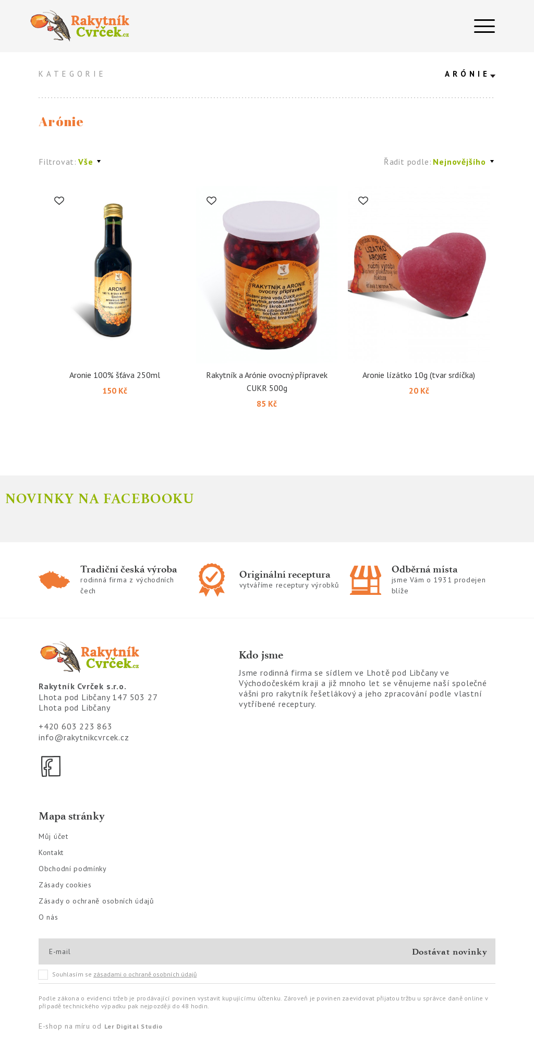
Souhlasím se (118, 974)
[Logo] (143, 26)
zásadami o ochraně (145, 974)
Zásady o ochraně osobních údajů (96, 901)
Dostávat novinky (450, 951)
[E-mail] (86, 951)
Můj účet (53, 836)
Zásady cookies (65, 884)
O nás (48, 917)
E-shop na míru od (100, 1026)
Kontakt (51, 852)
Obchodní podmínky (73, 868)
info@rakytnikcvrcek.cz (84, 737)
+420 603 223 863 (76, 726)
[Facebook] (51, 766)
